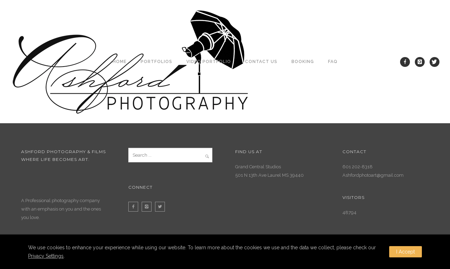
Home (119, 61)
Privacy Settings (46, 256)
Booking (302, 61)
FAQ (333, 61)
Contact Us (261, 61)
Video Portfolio (208, 61)
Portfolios (156, 61)
